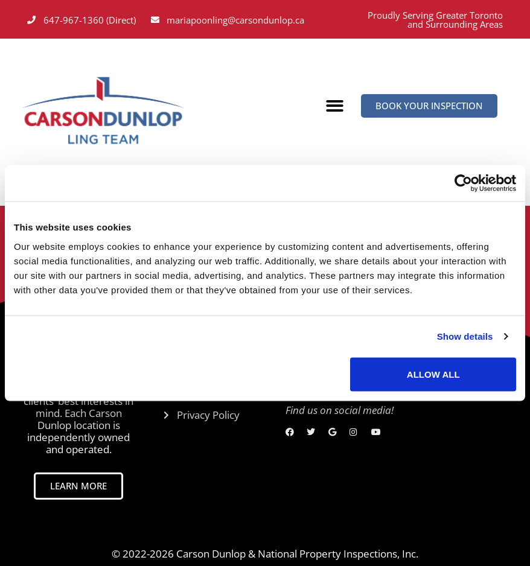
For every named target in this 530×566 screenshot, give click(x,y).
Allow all (433, 374)
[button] (335, 106)
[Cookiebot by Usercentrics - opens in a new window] (463, 183)
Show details (465, 336)
